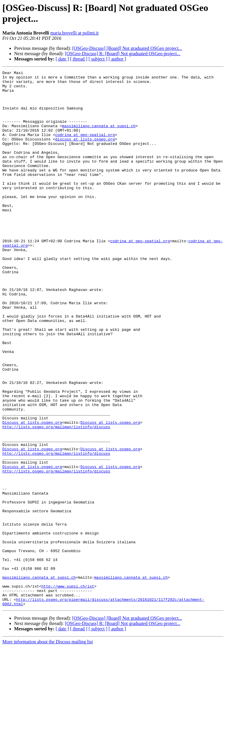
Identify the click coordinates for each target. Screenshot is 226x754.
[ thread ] (78, 58)
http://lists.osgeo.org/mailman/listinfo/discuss (56, 498)
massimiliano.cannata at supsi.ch (99, 137)
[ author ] (117, 58)
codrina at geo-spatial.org (85, 148)
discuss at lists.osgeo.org (85, 153)
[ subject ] (98, 58)
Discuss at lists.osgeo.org (32, 493)
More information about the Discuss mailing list (47, 748)
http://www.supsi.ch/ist (67, 689)
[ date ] (62, 58)
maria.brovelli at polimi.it (74, 32)
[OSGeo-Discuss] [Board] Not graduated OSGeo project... (127, 48)
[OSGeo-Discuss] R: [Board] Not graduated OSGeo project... (122, 53)
